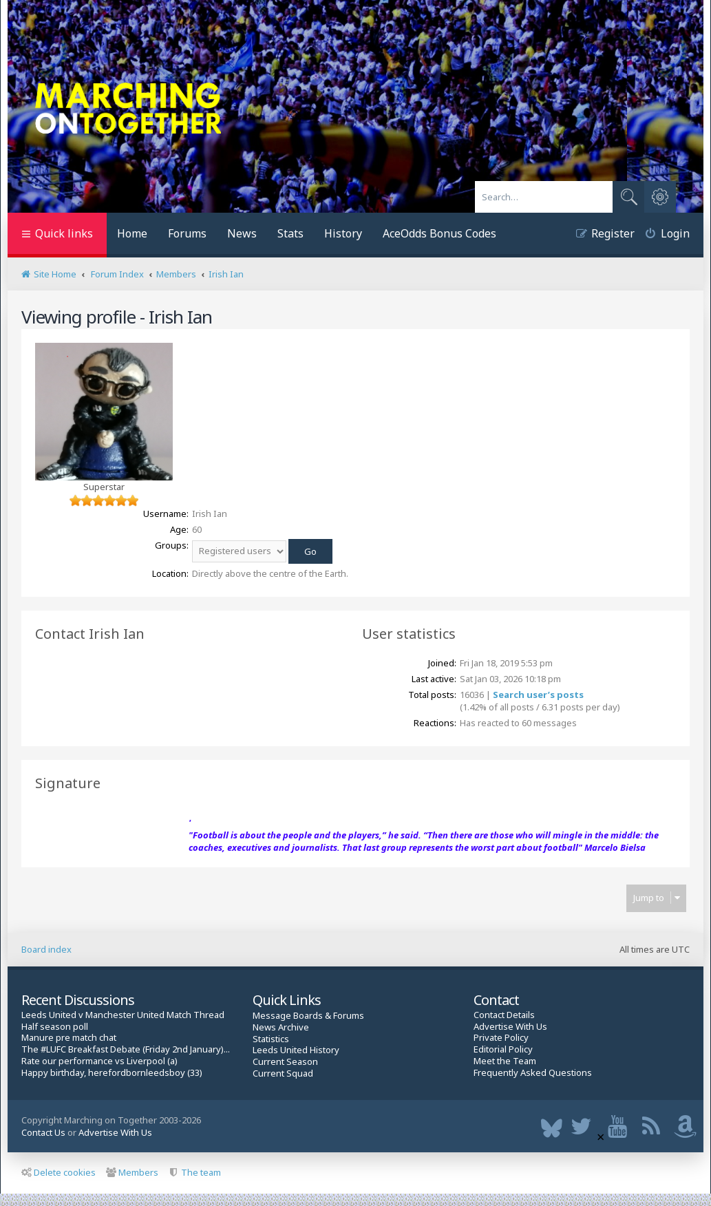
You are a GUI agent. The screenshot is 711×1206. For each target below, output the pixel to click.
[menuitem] (662, 235)
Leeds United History (296, 1050)
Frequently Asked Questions (533, 1073)
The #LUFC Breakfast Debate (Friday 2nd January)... (125, 1049)
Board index (46, 949)
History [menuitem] (343, 233)
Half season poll (54, 1027)
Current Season (285, 1062)
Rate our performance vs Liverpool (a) (99, 1061)
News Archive (281, 1027)
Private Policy (501, 1038)
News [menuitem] (242, 233)
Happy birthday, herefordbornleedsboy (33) (111, 1073)
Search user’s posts (538, 694)
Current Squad (283, 1073)
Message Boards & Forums (308, 1015)
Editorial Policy (503, 1049)
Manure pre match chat (68, 1038)
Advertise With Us (510, 1027)
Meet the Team (505, 1061)
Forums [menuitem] (187, 233)
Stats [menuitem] (290, 233)
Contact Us (43, 1132)
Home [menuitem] (132, 233)
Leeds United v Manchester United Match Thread (122, 1015)
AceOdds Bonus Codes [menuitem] (439, 233)
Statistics (271, 1039)
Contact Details (504, 1015)
